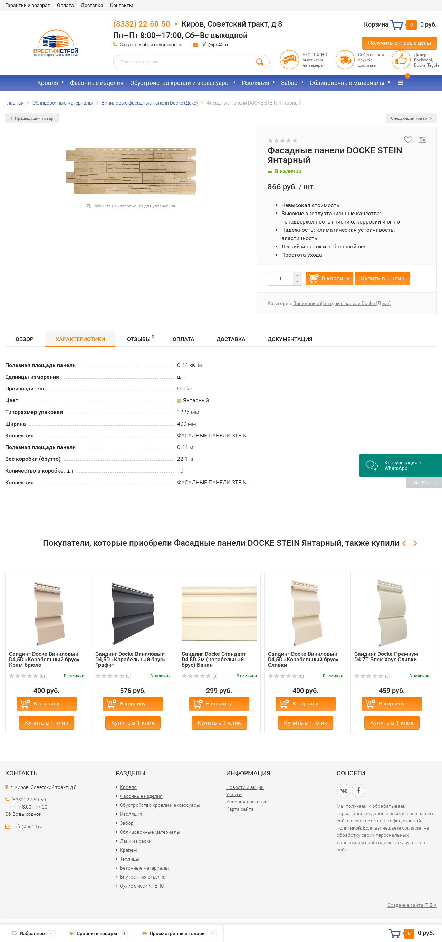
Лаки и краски (136, 841)
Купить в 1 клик (382, 278)
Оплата (65, 5)
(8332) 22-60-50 (141, 24)
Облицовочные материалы (347, 82)
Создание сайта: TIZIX (412, 905)
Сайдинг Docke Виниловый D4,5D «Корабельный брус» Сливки (303, 659)
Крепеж (128, 850)
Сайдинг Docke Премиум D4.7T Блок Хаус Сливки (386, 657)
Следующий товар (411, 118)
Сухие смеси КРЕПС (142, 886)
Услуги (234, 794)
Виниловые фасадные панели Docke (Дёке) (342, 303)
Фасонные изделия (96, 82)
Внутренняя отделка (143, 877)
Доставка (92, 5)
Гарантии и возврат (27, 5)
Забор (289, 82)
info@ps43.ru (215, 44)
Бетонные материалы (144, 868)
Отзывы (140, 338)
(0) (27, 676)
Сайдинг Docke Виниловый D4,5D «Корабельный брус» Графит (130, 659)
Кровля (47, 82)
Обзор (24, 339)
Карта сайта (240, 809)
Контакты (121, 5)
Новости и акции (245, 787)
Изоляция (255, 82)
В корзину (335, 278)
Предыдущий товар (32, 118)
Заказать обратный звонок (151, 44)
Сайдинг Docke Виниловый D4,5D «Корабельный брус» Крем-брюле (44, 659)
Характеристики (80, 339)
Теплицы (130, 859)
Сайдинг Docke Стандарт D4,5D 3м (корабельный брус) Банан (214, 659)
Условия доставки (247, 801)
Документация (290, 339)
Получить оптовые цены (399, 43)
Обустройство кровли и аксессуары (180, 82)
